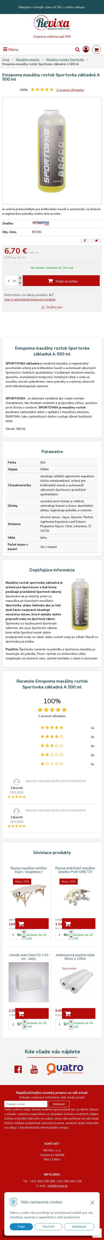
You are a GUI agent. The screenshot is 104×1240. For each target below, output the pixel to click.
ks (18, 934)
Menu (11, 49)
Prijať (21, 1226)
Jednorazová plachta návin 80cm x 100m (75, 957)
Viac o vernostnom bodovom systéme (30, 299)
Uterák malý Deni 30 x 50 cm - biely (28, 957)
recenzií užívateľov (70, 90)
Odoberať (59, 1104)
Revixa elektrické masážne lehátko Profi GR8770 (75, 870)
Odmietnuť (79, 1226)
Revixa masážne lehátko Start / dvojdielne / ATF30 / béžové (28, 872)
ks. (15, 281)
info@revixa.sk (58, 1186)
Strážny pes (52, 307)
